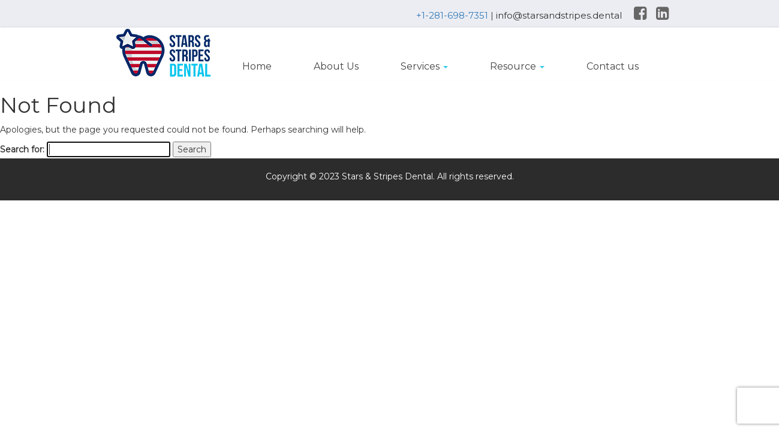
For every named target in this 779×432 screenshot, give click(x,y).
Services (424, 66)
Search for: (22, 149)
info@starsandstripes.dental (559, 15)
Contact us (612, 66)
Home (257, 66)
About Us (336, 66)
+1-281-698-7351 (452, 15)
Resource (517, 66)
